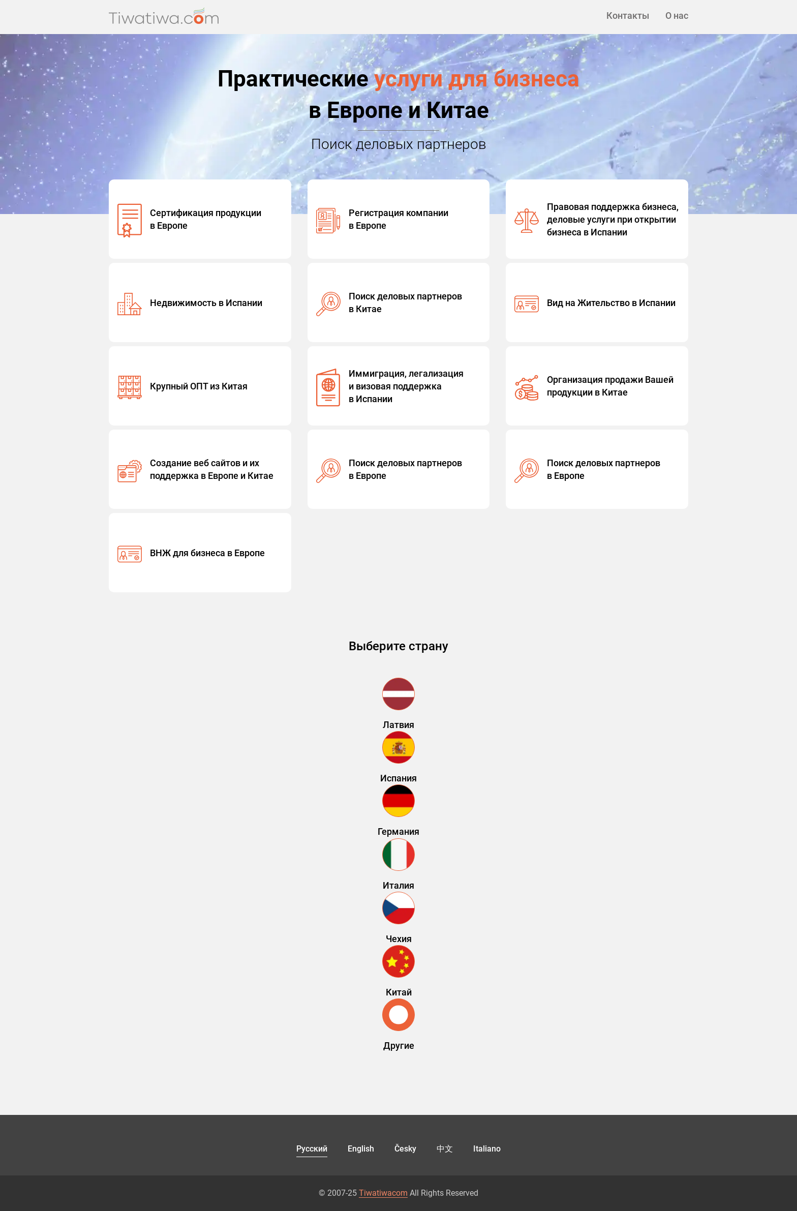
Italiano (487, 1149)
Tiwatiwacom (383, 1193)
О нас (676, 15)
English (361, 1149)
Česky (405, 1149)
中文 (445, 1149)
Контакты (627, 15)
